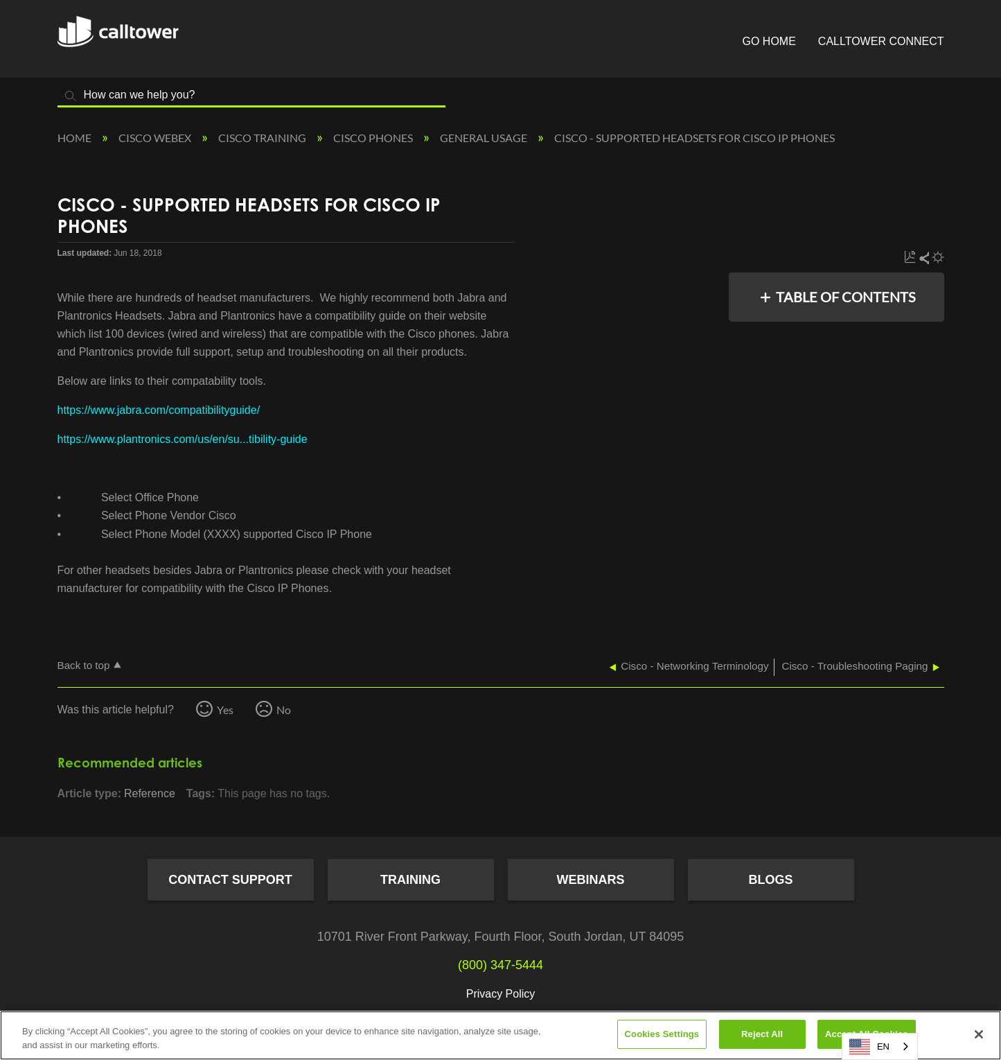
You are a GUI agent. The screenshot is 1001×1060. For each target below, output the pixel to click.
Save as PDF (910, 257)
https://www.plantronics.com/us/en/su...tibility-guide (182, 439)
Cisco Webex (155, 137)
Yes (225, 709)
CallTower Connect (881, 41)
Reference (149, 793)
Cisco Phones (374, 137)
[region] (500, 1035)
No (283, 709)
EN (869, 1047)
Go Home (769, 41)
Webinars (591, 880)
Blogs (770, 880)
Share (923, 257)
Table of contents (846, 296)
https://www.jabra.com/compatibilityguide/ (158, 410)
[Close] (979, 1034)
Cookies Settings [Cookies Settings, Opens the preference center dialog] (662, 1034)
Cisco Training (263, 137)
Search (71, 96)
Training (410, 880)
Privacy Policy (500, 994)
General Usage (484, 137)
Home (75, 137)
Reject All (762, 1034)
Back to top (83, 665)
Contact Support (230, 880)
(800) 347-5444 (500, 965)
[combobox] (880, 1046)
